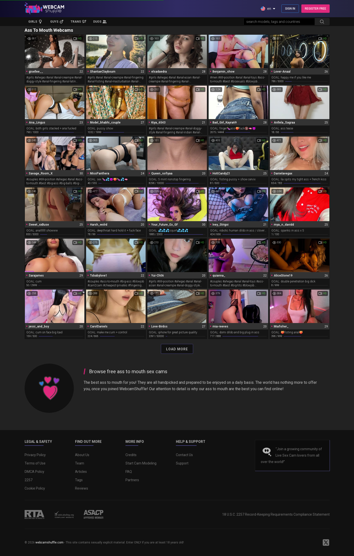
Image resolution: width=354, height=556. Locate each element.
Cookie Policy (35, 488)
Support (182, 463)
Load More (177, 349)
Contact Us (184, 455)
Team (79, 463)
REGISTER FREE (315, 8)
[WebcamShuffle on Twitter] (326, 542)
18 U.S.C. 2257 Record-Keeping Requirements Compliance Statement (276, 514)
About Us (82, 455)
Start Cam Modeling (140, 463)
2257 (28, 480)
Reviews (81, 488)
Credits (131, 455)
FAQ (128, 471)
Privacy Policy (35, 455)
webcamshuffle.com (49, 542)
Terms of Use (35, 463)
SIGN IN (290, 8)
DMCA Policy (34, 471)
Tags (79, 480)
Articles (81, 471)
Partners (132, 480)
